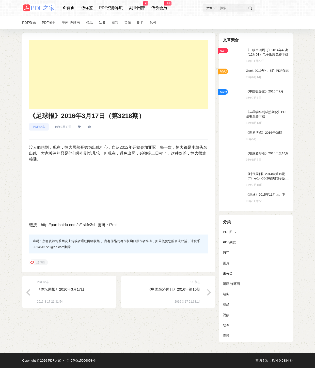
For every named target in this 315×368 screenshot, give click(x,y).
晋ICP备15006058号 (81, 360)
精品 (226, 304)
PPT (226, 252)
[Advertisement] (118, 74)
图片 (226, 263)
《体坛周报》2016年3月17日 (60, 289)
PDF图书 (229, 232)
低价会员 (159, 5)
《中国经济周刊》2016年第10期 (173, 289)
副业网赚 (137, 5)
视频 (226, 315)
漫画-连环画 (231, 284)
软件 (226, 325)
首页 (69, 8)
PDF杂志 (39, 127)
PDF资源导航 (111, 8)
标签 (87, 8)
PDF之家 (54, 360)
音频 (226, 336)
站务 (226, 294)
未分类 (228, 273)
